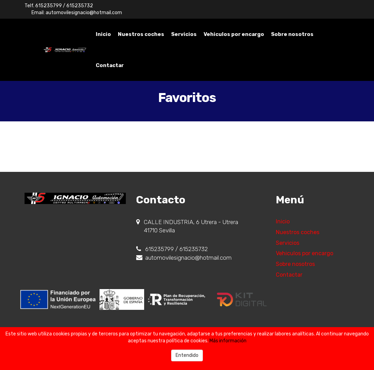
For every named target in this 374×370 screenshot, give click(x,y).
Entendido (187, 355)
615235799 (48, 6)
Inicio (103, 34)
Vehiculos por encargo (234, 34)
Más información (227, 341)
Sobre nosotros (292, 34)
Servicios (184, 34)
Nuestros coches (141, 34)
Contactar (110, 65)
